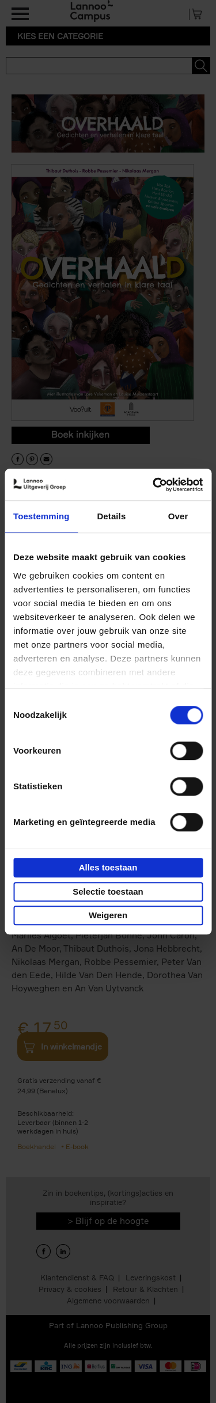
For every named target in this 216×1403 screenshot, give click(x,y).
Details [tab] (111, 516)
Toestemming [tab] (41, 516)
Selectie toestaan (108, 891)
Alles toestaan (108, 867)
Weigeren (108, 915)
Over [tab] (178, 516)
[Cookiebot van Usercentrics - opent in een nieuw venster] (154, 484)
